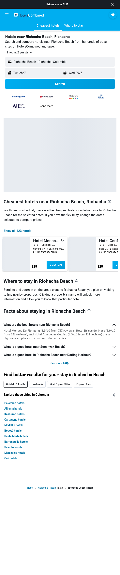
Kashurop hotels (14, 414)
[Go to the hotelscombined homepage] (28, 15)
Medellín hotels (13, 425)
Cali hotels (10, 458)
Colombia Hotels (47, 487)
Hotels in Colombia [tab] (15, 384)
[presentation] (109, 201)
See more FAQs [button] (60, 363)
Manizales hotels (14, 452)
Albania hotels (13, 408)
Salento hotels (13, 447)
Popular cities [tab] (83, 384)
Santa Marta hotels (16, 436)
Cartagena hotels (15, 419)
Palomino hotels (14, 403)
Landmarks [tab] (37, 384)
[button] (112, 4)
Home (30, 487)
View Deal (56, 265)
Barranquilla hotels (16, 441)
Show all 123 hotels (17, 231)
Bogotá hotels (13, 430)
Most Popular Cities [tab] (60, 384)
